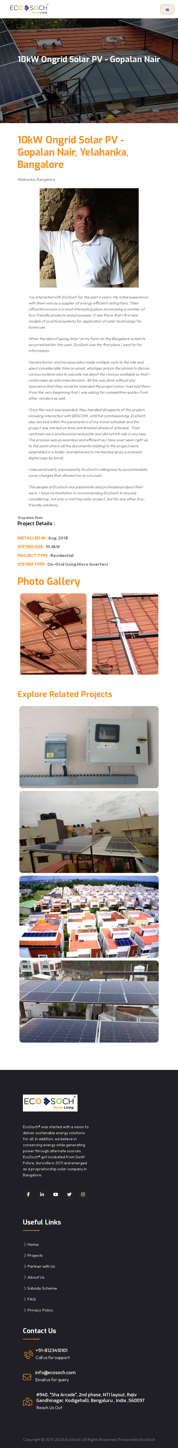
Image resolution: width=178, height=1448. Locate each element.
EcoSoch (147, 1439)
